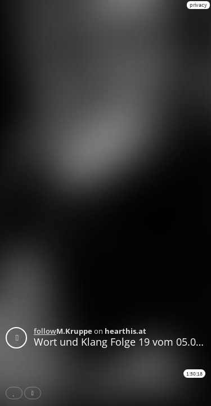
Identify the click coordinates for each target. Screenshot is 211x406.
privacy (198, 4)
